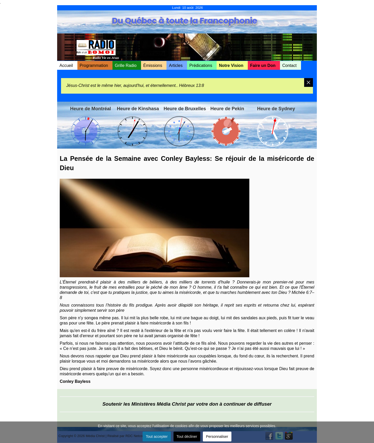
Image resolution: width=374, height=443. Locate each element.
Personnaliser (217, 436)
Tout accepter (157, 436)
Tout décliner (187, 436)
